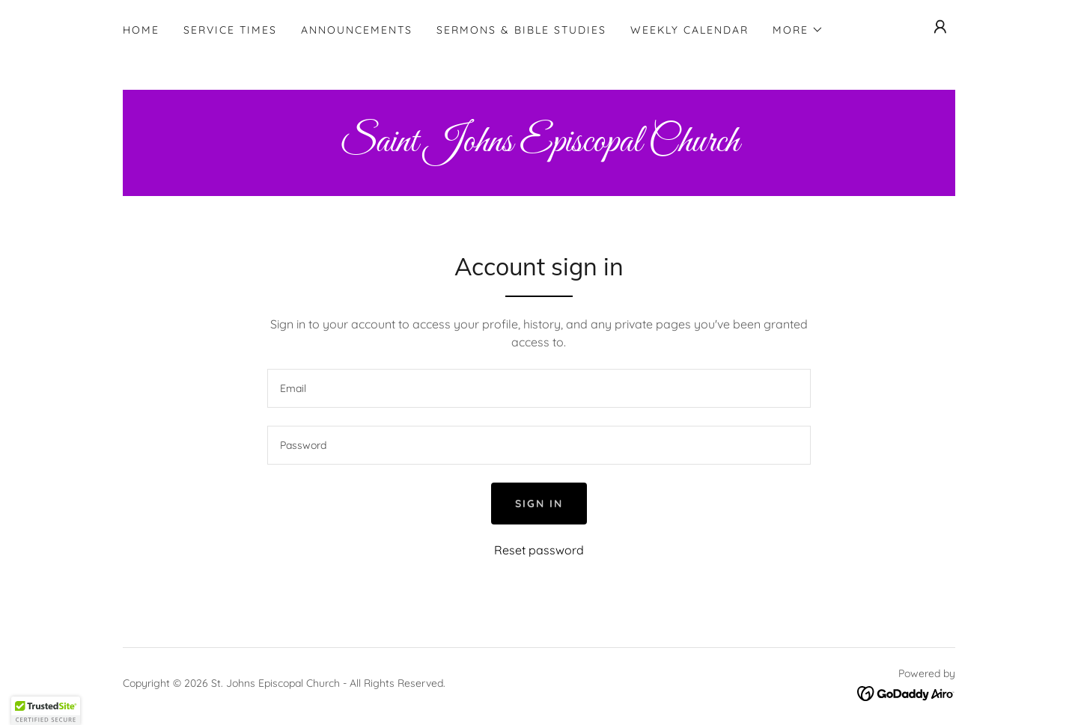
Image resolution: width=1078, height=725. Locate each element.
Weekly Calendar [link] (689, 30)
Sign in (539, 503)
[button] (798, 30)
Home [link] (141, 30)
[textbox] (538, 388)
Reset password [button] (539, 549)
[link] (539, 146)
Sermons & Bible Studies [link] (521, 30)
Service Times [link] (230, 30)
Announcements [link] (356, 30)
